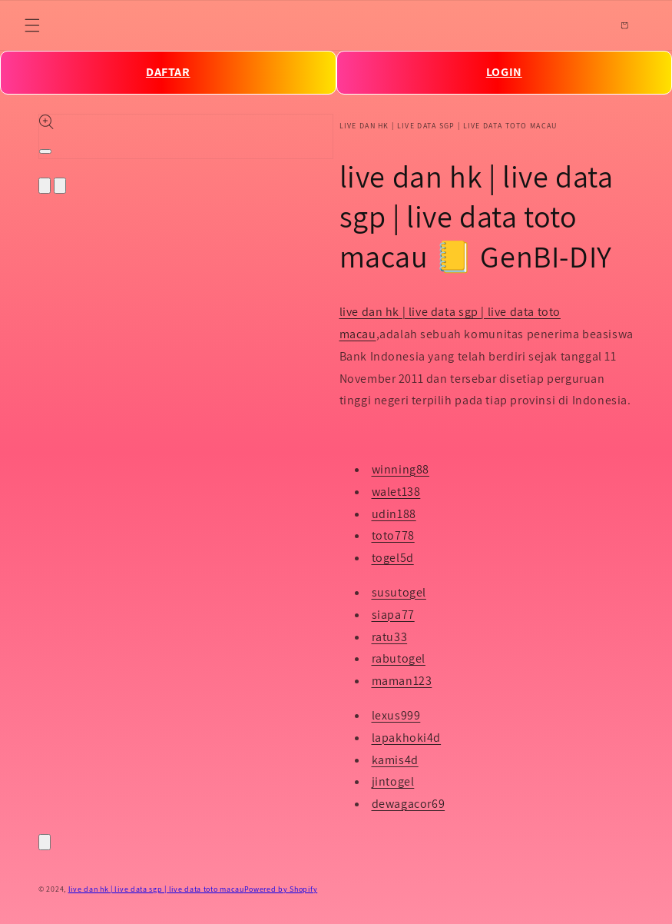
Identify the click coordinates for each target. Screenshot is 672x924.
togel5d (393, 558)
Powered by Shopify (281, 889)
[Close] (44, 842)
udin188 (394, 514)
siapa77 (393, 615)
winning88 (400, 469)
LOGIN (504, 72)
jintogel (393, 781)
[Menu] (32, 25)
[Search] (590, 25)
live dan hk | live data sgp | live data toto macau (156, 889)
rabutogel (398, 658)
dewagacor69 (408, 804)
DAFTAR (168, 72)
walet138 (396, 492)
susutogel (399, 592)
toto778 (393, 535)
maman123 (402, 681)
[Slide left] (44, 186)
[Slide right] (60, 186)
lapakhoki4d (407, 738)
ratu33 (390, 637)
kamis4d (395, 760)
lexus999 (396, 715)
